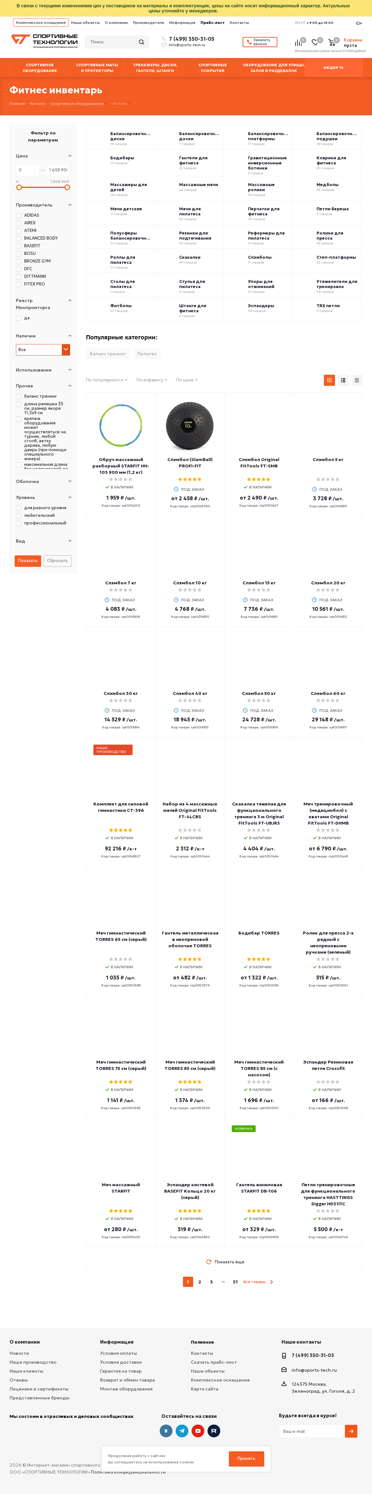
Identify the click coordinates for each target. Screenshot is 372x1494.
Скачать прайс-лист (214, 1362)
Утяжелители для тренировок (337, 284)
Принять (246, 1458)
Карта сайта (204, 1389)
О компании (116, 22)
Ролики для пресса (330, 236)
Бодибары (122, 158)
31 (235, 1282)
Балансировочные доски (200, 136)
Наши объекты (85, 22)
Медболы (328, 184)
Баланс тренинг (108, 354)
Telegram (182, 1431)
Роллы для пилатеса (122, 260)
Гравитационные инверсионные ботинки (267, 163)
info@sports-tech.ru (187, 45)
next (271, 1282)
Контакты (239, 22)
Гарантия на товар (121, 1371)
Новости (19, 1353)
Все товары (255, 1281)
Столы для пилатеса (122, 284)
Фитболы (121, 305)
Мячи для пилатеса (190, 211)
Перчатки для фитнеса (264, 211)
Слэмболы (260, 257)
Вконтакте (166, 1431)
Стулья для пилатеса (192, 284)
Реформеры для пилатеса (266, 236)
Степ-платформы (336, 257)
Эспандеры (261, 305)
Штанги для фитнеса (192, 308)
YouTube (198, 1431)
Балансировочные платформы (269, 136)
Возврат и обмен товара (127, 1380)
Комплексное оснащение (41, 22)
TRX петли (328, 305)
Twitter (214, 1431)
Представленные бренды (39, 1398)
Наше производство (33, 1362)
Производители (148, 22)
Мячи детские (126, 209)
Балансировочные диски (131, 136)
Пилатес (147, 354)
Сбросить (57, 560)
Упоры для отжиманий (261, 284)
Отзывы (19, 1380)
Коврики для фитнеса (331, 160)
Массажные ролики (261, 187)
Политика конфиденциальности (128, 1472)
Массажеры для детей (128, 187)
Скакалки (190, 257)
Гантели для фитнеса (193, 160)
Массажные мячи (198, 184)
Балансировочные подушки (337, 136)
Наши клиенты (26, 1371)
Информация (182, 22)
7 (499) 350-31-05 (190, 39)
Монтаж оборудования (126, 1389)
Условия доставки (121, 1362)
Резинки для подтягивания (195, 236)
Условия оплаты (118, 1353)
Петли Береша (333, 209)
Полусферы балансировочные (131, 236)
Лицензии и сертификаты (39, 1389)
